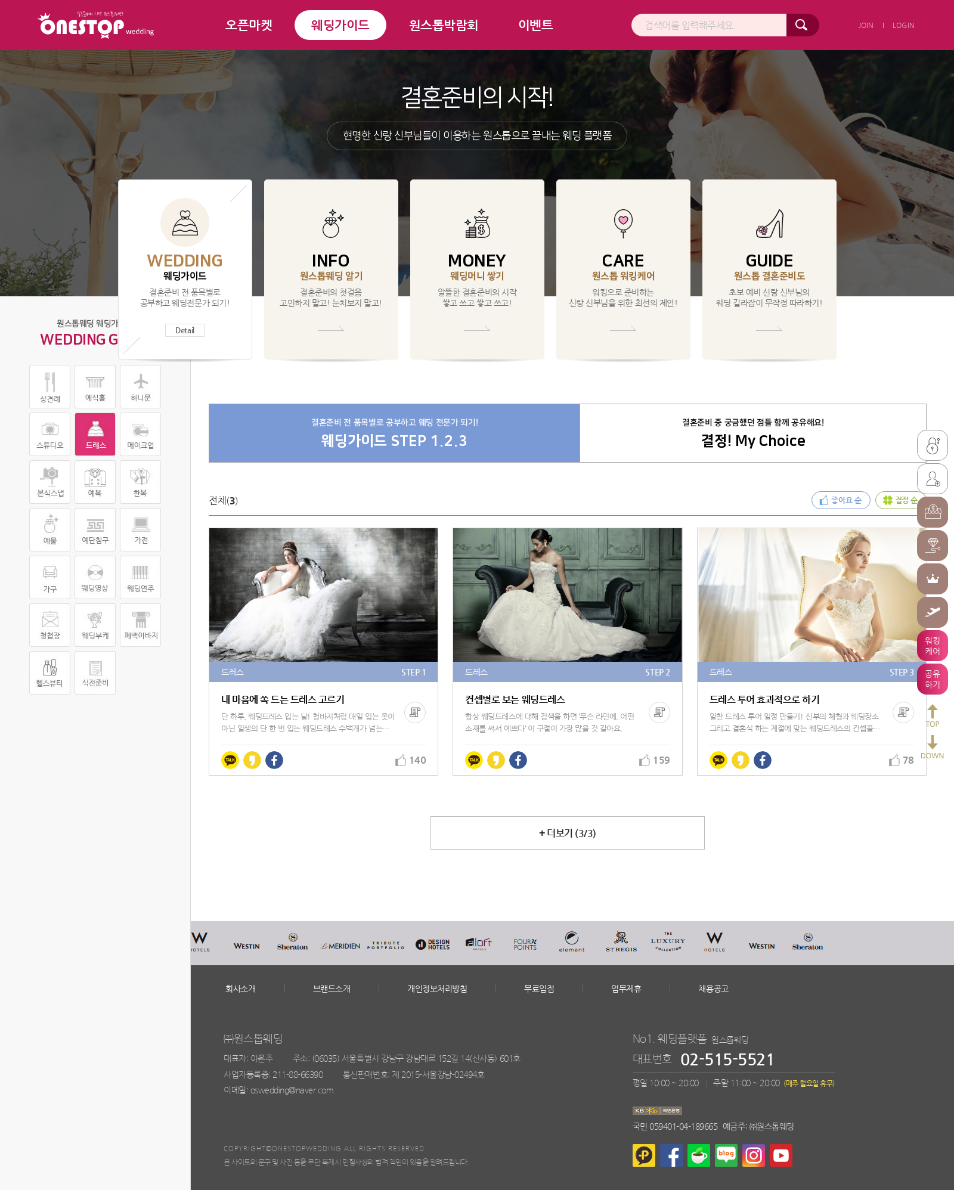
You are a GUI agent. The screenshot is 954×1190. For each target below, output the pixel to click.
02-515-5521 (727, 1059)
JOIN (866, 25)
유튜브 (781, 1155)
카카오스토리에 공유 (252, 760)
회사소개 (240, 988)
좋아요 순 (846, 499)
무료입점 (539, 988)
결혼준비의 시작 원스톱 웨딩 (96, 25)
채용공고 (713, 988)
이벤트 (535, 25)
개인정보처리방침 (437, 988)
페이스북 (671, 1155)
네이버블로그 (726, 1155)
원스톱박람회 (444, 25)
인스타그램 (753, 1155)
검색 (802, 25)
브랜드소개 (332, 988)
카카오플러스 (644, 1155)
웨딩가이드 (340, 25)
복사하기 (415, 712)
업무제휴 (626, 988)
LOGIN (904, 25)
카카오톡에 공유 (230, 760)
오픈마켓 (248, 25)
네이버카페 (698, 1155)
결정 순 (906, 499)
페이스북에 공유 (274, 760)
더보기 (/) (567, 833)
